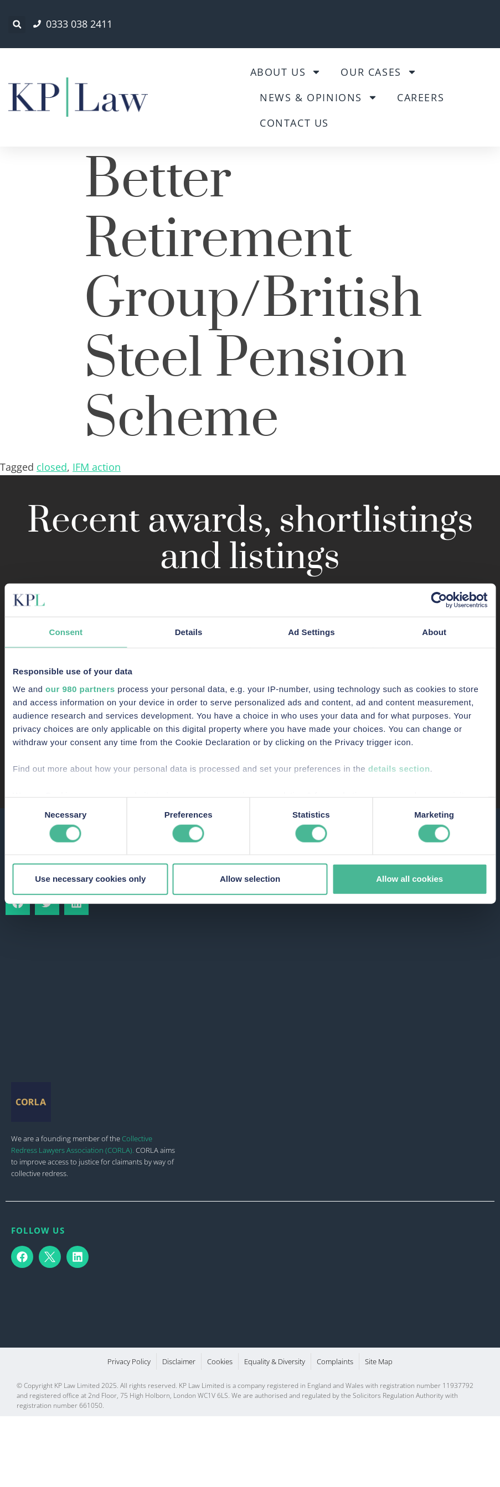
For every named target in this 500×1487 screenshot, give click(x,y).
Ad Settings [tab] (311, 632)
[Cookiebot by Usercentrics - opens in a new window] (438, 600)
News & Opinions (319, 97)
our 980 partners (80, 688)
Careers (420, 97)
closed (52, 467)
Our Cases (378, 71)
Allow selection (250, 878)
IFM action (97, 467)
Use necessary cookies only (90, 878)
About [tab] (434, 632)
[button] (16, 24)
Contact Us (294, 122)
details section (399, 768)
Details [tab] (189, 632)
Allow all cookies (409, 878)
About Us (286, 71)
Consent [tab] (66, 632)
